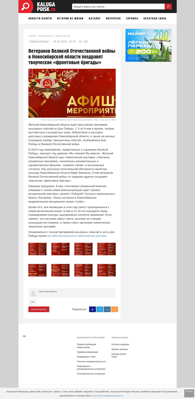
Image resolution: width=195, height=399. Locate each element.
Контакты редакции (120, 344)
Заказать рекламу (119, 349)
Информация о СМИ (86, 357)
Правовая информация (87, 352)
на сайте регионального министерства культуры (77, 235)
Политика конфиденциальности (91, 361)
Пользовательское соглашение (91, 374)
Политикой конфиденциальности (108, 395)
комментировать (39, 309)
